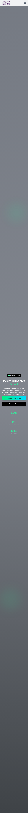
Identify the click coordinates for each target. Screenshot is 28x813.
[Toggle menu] (25, 3)
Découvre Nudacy (13, 404)
